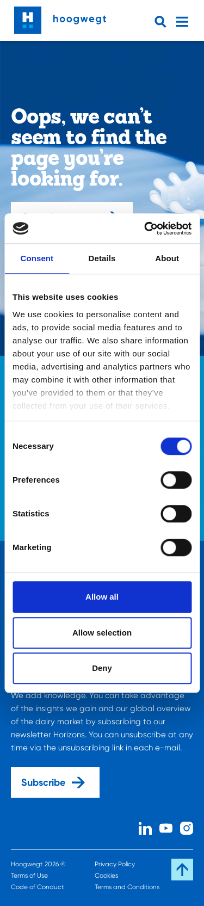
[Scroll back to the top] (182, 869)
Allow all (102, 596)
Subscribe (53, 782)
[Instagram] (186, 827)
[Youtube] (165, 827)
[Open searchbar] (162, 22)
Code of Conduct (37, 887)
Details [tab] (102, 258)
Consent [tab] (36, 258)
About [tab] (167, 258)
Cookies (106, 875)
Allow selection (102, 632)
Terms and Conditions (127, 887)
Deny (102, 668)
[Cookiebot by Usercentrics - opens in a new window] (145, 228)
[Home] (60, 17)
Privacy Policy (115, 864)
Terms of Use (29, 875)
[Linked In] (145, 827)
